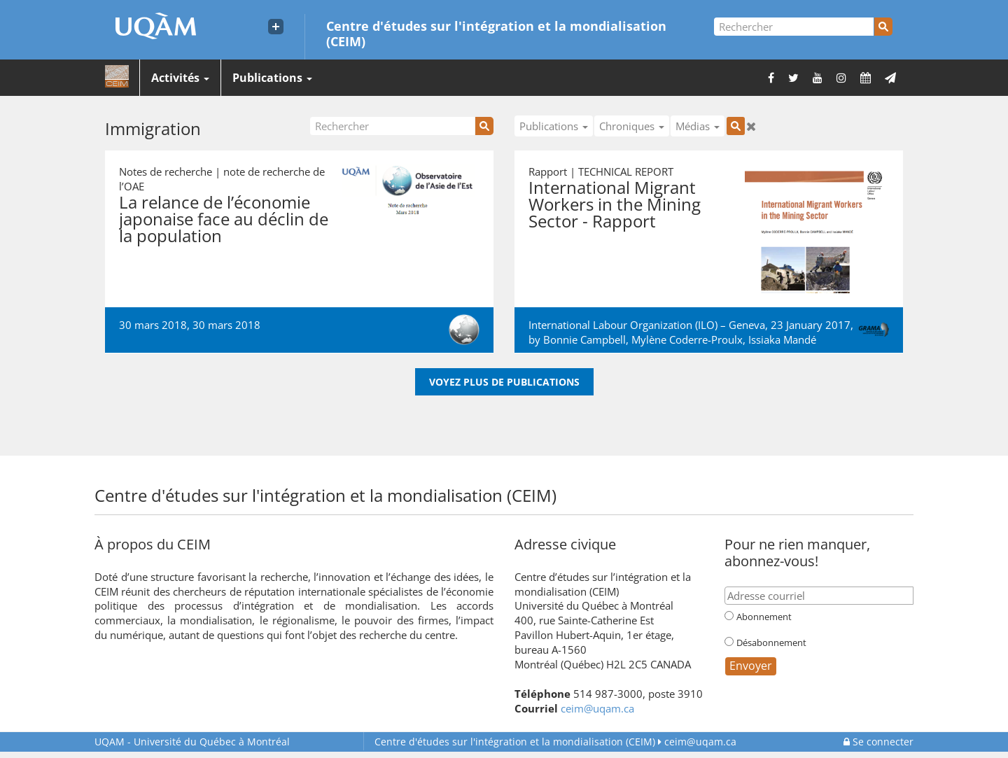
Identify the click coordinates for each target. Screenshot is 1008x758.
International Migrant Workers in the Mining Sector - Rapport (614, 204)
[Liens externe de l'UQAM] (276, 26)
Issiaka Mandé (782, 339)
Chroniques (631, 126)
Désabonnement (771, 642)
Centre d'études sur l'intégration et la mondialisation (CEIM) (496, 33)
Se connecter (878, 741)
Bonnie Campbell (584, 339)
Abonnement (764, 616)
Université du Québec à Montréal (192, 741)
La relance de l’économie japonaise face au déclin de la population (223, 218)
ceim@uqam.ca (597, 708)
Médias (698, 126)
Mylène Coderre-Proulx (687, 339)
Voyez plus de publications (504, 381)
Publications (272, 77)
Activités (180, 77)
